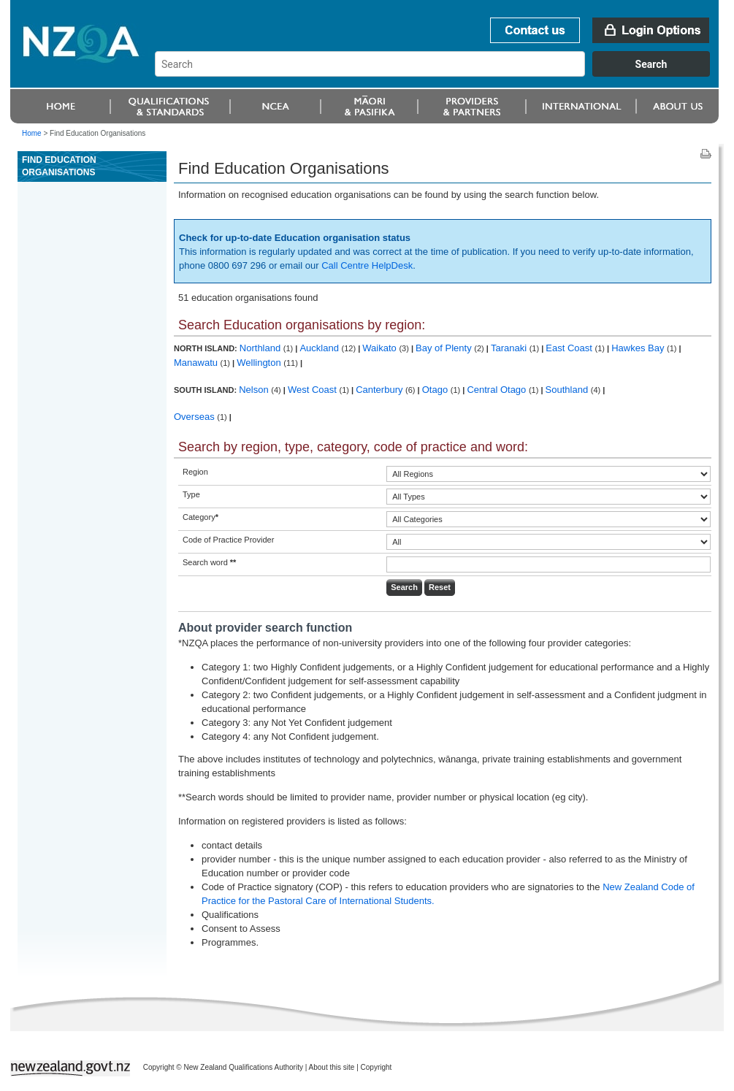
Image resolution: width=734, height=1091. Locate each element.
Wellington (260, 362)
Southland (568, 389)
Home (32, 133)
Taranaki (510, 347)
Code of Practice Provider (228, 539)
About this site (332, 1067)
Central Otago (498, 389)
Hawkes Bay (639, 347)
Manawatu (197, 362)
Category (200, 517)
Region (195, 471)
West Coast (314, 389)
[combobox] (439, 73)
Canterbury (380, 389)
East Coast (570, 347)
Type (191, 494)
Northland (261, 347)
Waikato (380, 347)
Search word (209, 562)
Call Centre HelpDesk (367, 265)
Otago (436, 389)
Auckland (320, 347)
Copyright (376, 1067)
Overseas (195, 416)
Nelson (255, 389)
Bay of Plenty (445, 347)
